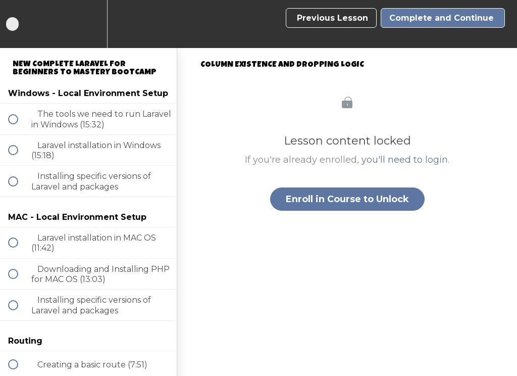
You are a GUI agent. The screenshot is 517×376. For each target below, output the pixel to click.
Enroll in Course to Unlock (347, 199)
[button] (18, 24)
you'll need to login (404, 159)
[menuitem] (88, 24)
